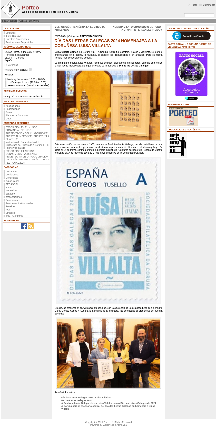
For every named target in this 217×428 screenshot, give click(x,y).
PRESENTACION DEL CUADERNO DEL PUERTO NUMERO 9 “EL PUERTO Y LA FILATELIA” (27, 136)
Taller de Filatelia (14, 216)
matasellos (11, 190)
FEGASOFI (12, 184)
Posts (194, 5)
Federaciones (13, 109)
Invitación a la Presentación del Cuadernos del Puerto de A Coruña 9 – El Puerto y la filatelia (27, 145)
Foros (9, 112)
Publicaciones (13, 200)
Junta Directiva (13, 36)
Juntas (9, 187)
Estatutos (10, 32)
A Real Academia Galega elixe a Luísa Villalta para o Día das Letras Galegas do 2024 (108, 403)
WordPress (108, 425)
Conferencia (12, 174)
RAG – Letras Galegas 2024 (76, 400)
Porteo (30, 7)
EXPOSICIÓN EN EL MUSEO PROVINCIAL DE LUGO (21, 128)
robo (8, 209)
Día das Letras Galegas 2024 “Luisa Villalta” (86, 397)
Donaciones (12, 177)
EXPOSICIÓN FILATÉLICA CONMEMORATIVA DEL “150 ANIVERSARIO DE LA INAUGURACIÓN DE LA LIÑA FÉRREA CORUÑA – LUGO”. (28, 155)
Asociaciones (13, 106)
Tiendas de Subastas (17, 115)
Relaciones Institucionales (19, 203)
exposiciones (12, 181)
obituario (10, 193)
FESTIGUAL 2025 (15, 162)
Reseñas (10, 206)
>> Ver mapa (11, 65)
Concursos (11, 171)
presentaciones (14, 197)
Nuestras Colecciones (17, 39)
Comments (209, 5)
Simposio (10, 212)
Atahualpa (122, 425)
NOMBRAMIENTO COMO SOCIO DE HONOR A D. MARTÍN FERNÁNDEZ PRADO (138, 28)
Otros (8, 118)
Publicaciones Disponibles (19, 42)
